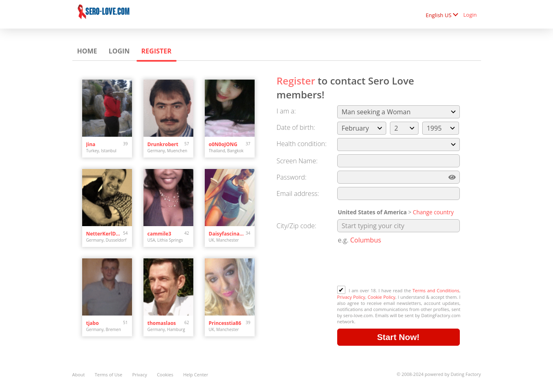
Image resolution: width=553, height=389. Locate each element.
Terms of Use (109, 374)
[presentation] (399, 266)
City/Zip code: (296, 225)
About (78, 374)
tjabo (92, 323)
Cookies (165, 374)
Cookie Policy (382, 297)
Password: (292, 177)
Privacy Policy (351, 297)
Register (156, 51)
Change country (433, 212)
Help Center (195, 374)
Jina (91, 144)
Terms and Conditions (435, 290)
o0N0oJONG (223, 144)
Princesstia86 (225, 323)
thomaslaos (162, 323)
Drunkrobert (163, 144)
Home (87, 51)
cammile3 (159, 233)
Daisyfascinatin (227, 233)
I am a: (286, 111)
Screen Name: (297, 160)
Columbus (365, 240)
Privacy (139, 374)
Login (470, 14)
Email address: (298, 193)
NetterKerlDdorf (104, 233)
